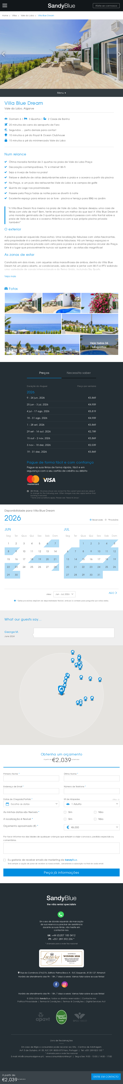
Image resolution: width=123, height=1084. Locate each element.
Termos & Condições (50, 1001)
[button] (61, 690)
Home (5, 15)
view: (49, 594)
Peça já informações (61, 872)
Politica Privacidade (27, 1001)
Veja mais (10, 276)
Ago (113, 592)
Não (98, 812)
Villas (14, 15)
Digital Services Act (96, 1001)
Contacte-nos (89, 998)
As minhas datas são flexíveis (21, 812)
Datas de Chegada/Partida (17, 799)
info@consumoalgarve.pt (30, 1056)
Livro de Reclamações (61, 1040)
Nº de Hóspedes (72, 799)
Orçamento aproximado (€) (20, 825)
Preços (44, 372)
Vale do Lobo (27, 15)
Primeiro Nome (11, 773)
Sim (68, 812)
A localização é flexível (18, 819)
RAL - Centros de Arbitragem (87, 1046)
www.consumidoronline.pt (58, 1056)
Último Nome (71, 773)
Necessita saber (79, 372)
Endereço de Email (13, 786)
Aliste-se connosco (106, 5)
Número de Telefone (75, 786)
